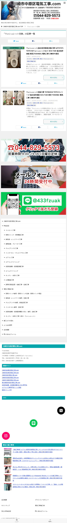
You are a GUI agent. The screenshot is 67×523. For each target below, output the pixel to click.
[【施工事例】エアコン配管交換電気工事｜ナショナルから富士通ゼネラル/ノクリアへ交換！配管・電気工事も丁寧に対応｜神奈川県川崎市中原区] (7, 452)
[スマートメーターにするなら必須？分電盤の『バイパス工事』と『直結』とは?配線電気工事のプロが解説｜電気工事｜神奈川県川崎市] (7, 487)
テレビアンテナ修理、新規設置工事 (17, 302)
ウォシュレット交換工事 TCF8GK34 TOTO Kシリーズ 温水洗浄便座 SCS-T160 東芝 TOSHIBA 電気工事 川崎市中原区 (44, 95)
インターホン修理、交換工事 (15, 307)
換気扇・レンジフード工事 (14, 239)
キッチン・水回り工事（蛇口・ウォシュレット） (40, 58)
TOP (13, 26)
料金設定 (6, 226)
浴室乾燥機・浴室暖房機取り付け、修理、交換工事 (21, 311)
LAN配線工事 (10, 280)
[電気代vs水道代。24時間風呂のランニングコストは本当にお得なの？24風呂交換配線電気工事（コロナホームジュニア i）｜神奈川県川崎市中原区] (7, 460)
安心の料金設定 (6, 511)
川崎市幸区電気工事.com (9, 375)
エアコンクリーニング (12, 262)
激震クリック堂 (7, 390)
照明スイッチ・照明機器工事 (15, 235)
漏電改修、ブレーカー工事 (14, 244)
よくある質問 (8, 325)
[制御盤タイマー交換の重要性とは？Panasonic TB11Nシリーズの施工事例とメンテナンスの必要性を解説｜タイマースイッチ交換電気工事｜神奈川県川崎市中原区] (7, 478)
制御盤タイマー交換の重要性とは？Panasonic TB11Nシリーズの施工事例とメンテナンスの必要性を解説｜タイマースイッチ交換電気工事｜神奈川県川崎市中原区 (37, 478)
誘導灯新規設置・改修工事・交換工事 (17, 284)
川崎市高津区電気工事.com (10, 372)
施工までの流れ (8, 320)
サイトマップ (5, 505)
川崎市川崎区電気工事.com (10, 380)
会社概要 (6, 330)
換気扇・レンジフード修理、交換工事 (17, 298)
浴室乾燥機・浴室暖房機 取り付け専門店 (14, 385)
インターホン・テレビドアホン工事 (17, 253)
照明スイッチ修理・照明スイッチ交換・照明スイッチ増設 (23, 293)
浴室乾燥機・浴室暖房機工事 (15, 266)
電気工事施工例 (31, 61)
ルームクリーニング (12, 271)
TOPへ (50, 520)
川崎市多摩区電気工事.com (10, 370)
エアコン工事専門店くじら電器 (11, 387)
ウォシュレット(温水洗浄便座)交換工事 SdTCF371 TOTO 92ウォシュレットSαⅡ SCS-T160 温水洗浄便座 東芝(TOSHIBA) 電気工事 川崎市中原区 (44, 51)
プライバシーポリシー (42, 500)
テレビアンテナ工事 (12, 248)
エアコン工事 (10, 257)
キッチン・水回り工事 (12, 275)
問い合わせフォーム (10, 334)
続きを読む (56, 77)
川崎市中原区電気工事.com (12, 221)
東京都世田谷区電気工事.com (11, 382)
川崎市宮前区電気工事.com (10, 377)
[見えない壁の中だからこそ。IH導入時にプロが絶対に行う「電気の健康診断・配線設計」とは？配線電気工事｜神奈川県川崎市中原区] (7, 469)
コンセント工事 (10, 230)
